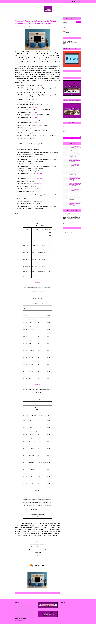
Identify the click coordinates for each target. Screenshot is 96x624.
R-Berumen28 (69, 41)
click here (34, 102)
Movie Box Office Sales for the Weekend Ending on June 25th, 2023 (24, 617)
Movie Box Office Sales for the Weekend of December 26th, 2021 (74, 160)
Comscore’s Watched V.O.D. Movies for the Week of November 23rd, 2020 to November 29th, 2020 (75, 190)
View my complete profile (70, 43)
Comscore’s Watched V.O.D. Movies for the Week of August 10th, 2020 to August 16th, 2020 (75, 172)
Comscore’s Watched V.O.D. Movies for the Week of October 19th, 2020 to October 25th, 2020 (75, 184)
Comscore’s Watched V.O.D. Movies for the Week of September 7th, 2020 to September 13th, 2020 (75, 147)
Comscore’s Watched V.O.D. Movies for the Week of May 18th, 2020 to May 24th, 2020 (75, 203)
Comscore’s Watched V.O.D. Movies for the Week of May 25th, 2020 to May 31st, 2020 (75, 197)
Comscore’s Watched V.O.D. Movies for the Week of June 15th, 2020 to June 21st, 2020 (75, 178)
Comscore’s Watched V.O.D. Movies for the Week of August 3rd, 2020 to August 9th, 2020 (75, 154)
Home (16, 17)
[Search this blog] (69, 22)
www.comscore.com (37, 282)
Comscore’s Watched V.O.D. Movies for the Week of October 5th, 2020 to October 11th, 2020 (75, 165)
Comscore (20, 17)
